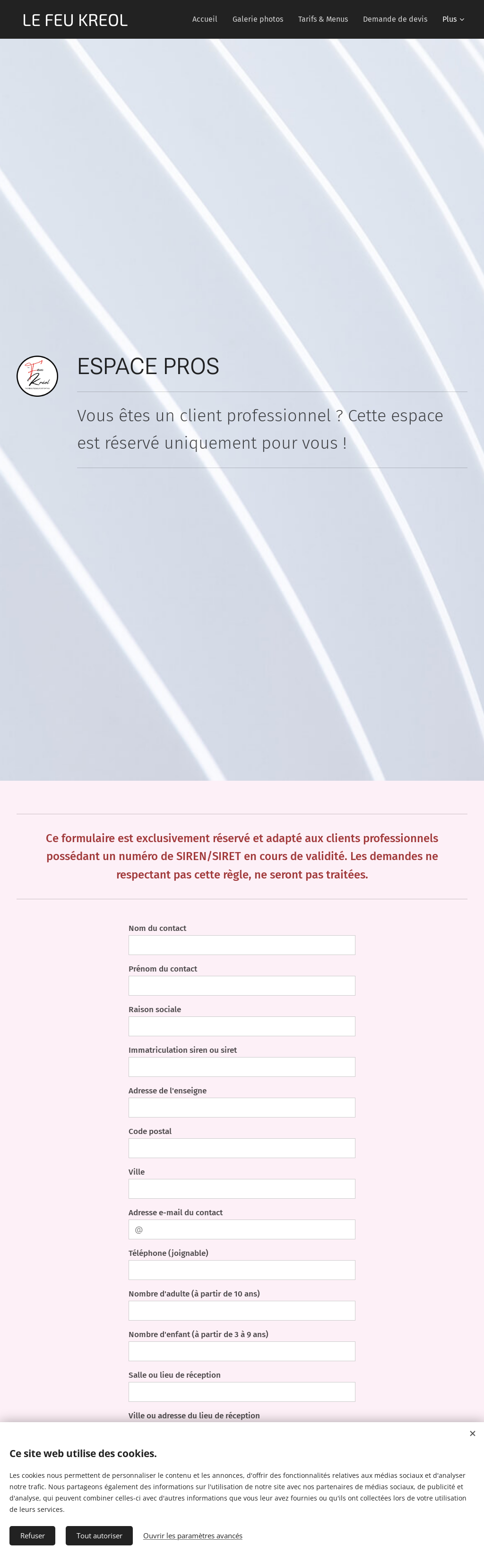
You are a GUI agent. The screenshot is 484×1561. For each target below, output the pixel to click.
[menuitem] (207, 19)
